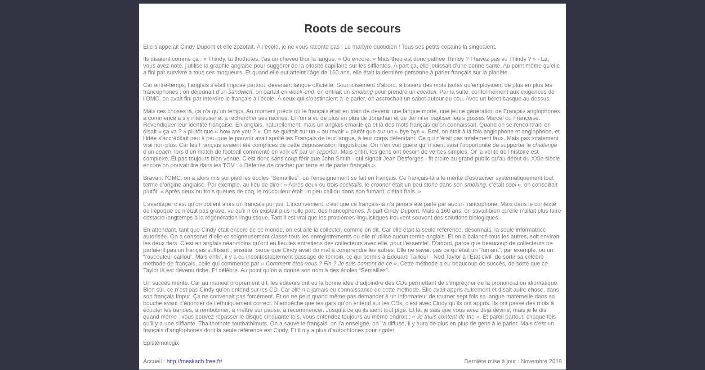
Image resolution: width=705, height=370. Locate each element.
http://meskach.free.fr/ (194, 361)
